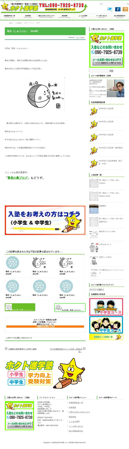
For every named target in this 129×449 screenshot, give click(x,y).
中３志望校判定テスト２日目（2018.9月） (66, 350)
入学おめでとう (105, 244)
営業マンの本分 (105, 257)
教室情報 (72, 417)
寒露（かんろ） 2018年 (69, 308)
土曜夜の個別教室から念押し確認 (22, 349)
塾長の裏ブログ (18, 177)
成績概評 (102, 206)
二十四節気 (18, 22)
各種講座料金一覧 (76, 403)
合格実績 (72, 407)
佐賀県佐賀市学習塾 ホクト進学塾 (62, 442)
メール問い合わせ (76, 426)
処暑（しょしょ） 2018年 (20, 307)
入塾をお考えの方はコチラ (79, 412)
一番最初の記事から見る (45, 326)
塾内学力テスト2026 (107, 231)
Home (10, 22)
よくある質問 (74, 422)
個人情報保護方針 (76, 431)
